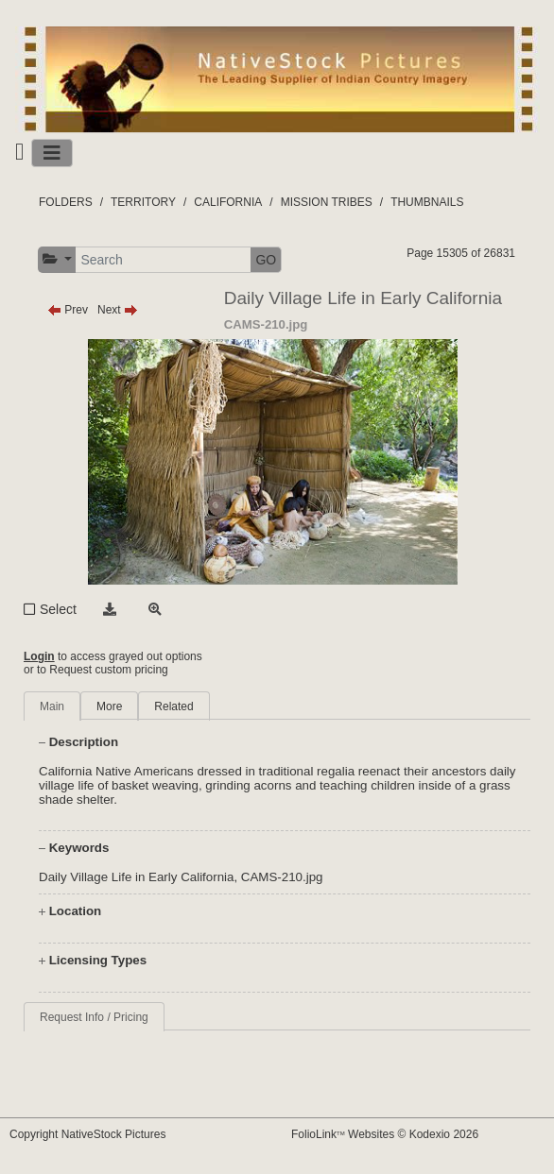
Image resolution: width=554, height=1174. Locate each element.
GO (265, 259)
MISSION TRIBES (326, 202)
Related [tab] (173, 706)
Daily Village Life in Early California (136, 877)
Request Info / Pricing (94, 1017)
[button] (57, 259)
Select (58, 609)
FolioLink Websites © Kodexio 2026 (384, 1134)
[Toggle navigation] (52, 153)
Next (117, 309)
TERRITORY (143, 202)
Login (39, 656)
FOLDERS (66, 202)
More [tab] (109, 706)
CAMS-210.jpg (282, 877)
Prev (67, 309)
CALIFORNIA (228, 202)
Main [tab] (52, 706)
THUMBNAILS (426, 202)
